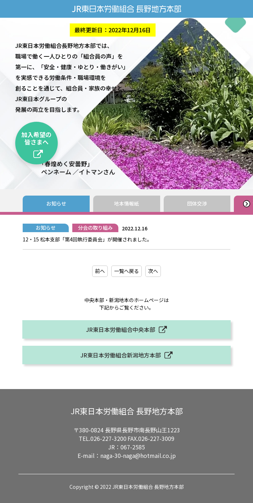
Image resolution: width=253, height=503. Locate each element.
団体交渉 (197, 203)
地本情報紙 (126, 203)
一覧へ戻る (126, 270)
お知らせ (56, 203)
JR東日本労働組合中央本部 (120, 329)
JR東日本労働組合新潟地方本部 (120, 355)
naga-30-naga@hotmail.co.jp (138, 455)
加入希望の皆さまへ (36, 138)
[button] (246, 204)
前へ (100, 270)
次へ (153, 270)
